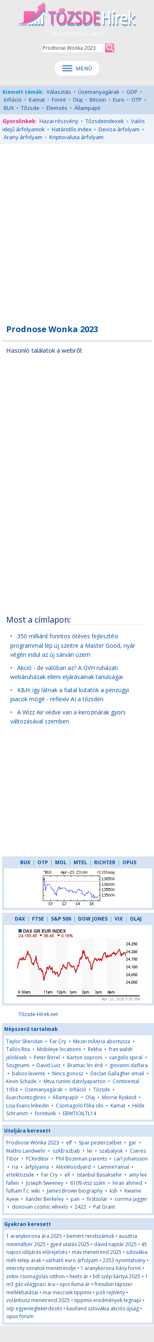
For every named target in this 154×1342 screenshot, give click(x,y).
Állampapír (87, 108)
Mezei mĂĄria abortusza (101, 1041)
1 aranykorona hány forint (110, 1268)
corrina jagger (131, 1198)
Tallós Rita (18, 1049)
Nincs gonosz (67, 1073)
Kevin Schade (21, 1081)
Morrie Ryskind (119, 1097)
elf (69, 1142)
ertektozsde (20, 1174)
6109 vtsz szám (88, 1182)
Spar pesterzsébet (100, 1142)
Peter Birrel (47, 1057)
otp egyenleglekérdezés (34, 1308)
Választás (58, 91)
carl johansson (131, 1158)
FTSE (38, 918)
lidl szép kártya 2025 (116, 1276)
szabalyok (111, 1150)
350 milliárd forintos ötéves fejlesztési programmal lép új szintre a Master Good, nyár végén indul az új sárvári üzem (72, 645)
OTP (136, 99)
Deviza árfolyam (119, 129)
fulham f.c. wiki (23, 1190)
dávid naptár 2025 (115, 1244)
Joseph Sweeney (44, 1182)
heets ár (78, 1276)
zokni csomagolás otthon (35, 1276)
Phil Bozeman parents (81, 1158)
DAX (20, 918)
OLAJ (136, 918)
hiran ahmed (127, 1182)
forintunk (45, 1113)
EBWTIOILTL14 (79, 1113)
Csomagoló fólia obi (79, 1105)
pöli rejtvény (110, 1292)
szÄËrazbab (66, 1150)
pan (75, 1198)
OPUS (129, 862)
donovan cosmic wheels (40, 1206)
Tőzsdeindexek (104, 121)
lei (89, 1150)
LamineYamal (113, 1166)
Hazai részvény (58, 121)
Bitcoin (98, 99)
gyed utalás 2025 (70, 1244)
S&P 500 (61, 918)
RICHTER (104, 862)
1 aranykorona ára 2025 (34, 1236)
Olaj (78, 99)
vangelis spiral (126, 1057)
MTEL (80, 862)
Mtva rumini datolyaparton (75, 1081)
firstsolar (97, 1198)
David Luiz (48, 1065)
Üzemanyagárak (99, 91)
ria (15, 1166)
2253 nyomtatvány (124, 1260)
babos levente (28, 1073)
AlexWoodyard (73, 1166)
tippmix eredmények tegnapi (107, 1300)
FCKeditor (37, 1158)
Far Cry (58, 1041)
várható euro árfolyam (72, 1260)
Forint (59, 99)
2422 (80, 1206)
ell (67, 1174)
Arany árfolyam (23, 137)
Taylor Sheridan (24, 1041)
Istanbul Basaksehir (99, 1174)
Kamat (37, 99)
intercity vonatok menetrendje (41, 1268)
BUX (9, 108)
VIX (119, 918)
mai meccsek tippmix (67, 1292)
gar (132, 1142)
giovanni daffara (129, 1065)
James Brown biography (75, 1190)
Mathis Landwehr (26, 1150)
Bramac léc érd (85, 1065)
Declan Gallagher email (117, 1073)
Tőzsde (30, 108)
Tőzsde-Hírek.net (38, 1014)
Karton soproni (84, 1057)
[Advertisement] (77, 229)
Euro (118, 99)
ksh (113, 1190)
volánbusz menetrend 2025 (38, 1300)
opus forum (20, 1316)
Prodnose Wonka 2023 (32, 1142)
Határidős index (72, 129)
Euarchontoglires (26, 1097)
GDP (132, 91)
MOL (61, 862)
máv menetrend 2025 (97, 1252)
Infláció (13, 99)
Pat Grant (104, 1206)
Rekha (95, 1049)
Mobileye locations (59, 1049)
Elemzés (56, 108)
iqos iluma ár (75, 1284)
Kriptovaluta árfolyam (76, 137)
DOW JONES (93, 918)
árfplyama (37, 1166)
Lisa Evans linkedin (27, 1105)
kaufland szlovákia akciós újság (103, 1308)
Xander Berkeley (44, 1198)
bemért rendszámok (90, 1236)
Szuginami (18, 1065)
